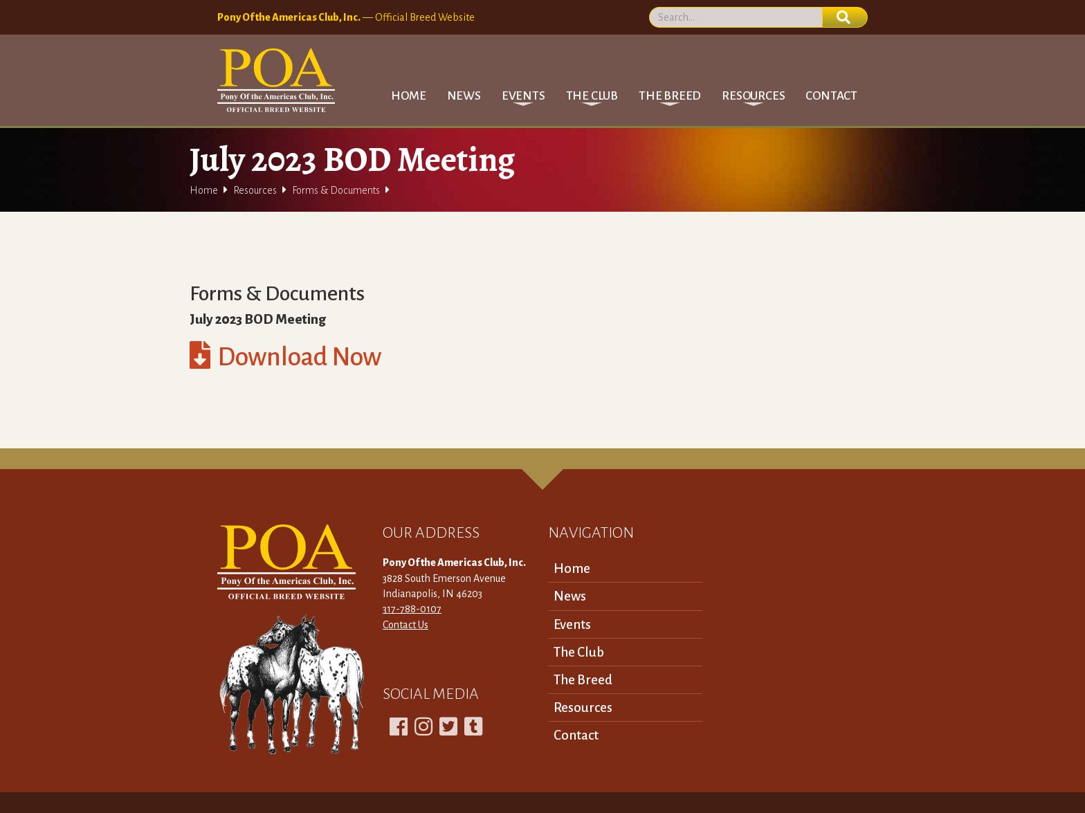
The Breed (583, 680)
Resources (255, 190)
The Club (579, 652)
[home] (276, 80)
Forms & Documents (336, 190)
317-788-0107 (412, 608)
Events (572, 624)
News (464, 95)
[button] (523, 96)
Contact (831, 95)
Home (408, 95)
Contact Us (405, 624)
